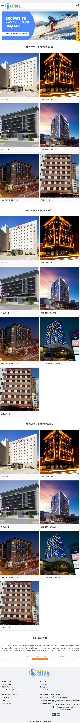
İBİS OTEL (5, 99)
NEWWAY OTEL (47, 99)
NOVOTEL (5, 150)
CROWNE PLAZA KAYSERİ (51, 363)
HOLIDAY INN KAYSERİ (10, 200)
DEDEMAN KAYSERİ (48, 150)
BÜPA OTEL (45, 200)
